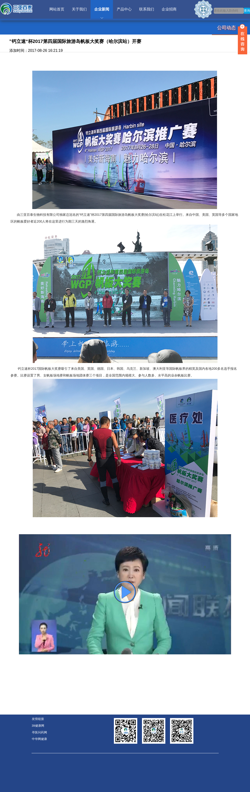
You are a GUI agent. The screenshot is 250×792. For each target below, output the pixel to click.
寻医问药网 (39, 732)
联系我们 (146, 9)
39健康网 (38, 725)
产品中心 (124, 9)
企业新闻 (101, 9)
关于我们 (79, 9)
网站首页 (56, 9)
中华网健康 (39, 739)
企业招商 (169, 9)
